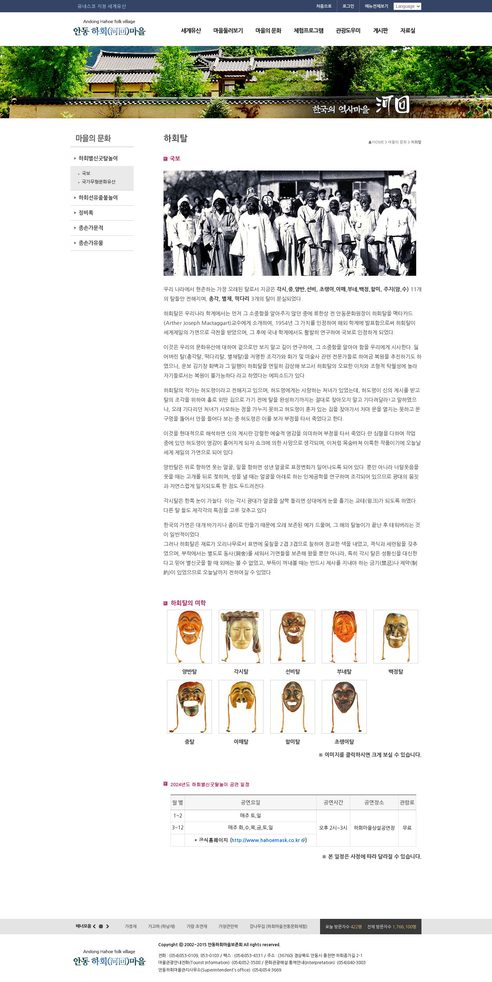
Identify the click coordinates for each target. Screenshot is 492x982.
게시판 (380, 30)
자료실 (407, 30)
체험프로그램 (308, 30)
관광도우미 (348, 30)
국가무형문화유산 (98, 182)
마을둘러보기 (228, 30)
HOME (378, 142)
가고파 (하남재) (161, 926)
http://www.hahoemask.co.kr (266, 840)
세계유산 (191, 30)
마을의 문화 (268, 30)
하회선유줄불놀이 (98, 197)
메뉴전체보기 (376, 6)
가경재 (131, 926)
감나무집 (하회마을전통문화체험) (278, 926)
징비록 (86, 212)
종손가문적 (91, 228)
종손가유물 (91, 243)
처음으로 (324, 6)
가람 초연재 (197, 926)
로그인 (348, 6)
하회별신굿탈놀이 (98, 158)
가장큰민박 (228, 926)
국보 (86, 173)
